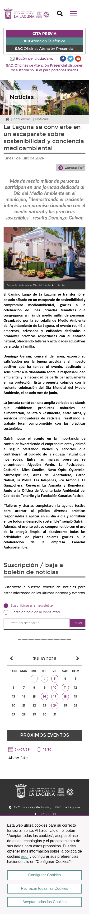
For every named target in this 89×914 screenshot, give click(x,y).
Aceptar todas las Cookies (45, 902)
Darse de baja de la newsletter (36, 612)
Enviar (77, 623)
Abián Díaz (18, 758)
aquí (24, 856)
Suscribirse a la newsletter (32, 605)
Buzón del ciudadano (34, 59)
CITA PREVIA (44, 34)
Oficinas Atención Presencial (44, 49)
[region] (44, 864)
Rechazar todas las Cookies (44, 888)
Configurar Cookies (44, 875)
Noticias (42, 119)
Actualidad (22, 119)
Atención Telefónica (44, 41)
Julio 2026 (44, 659)
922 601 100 (47, 814)
